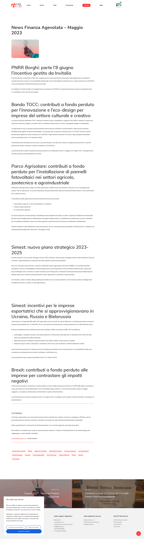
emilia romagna (17, 455)
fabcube (27, 455)
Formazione (69, 5)
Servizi (42, 5)
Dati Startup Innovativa (120, 520)
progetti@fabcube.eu (18, 438)
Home (29, 5)
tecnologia (15, 459)
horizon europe (51, 455)
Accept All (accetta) (24, 531)
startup (80, 455)
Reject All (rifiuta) (33, 527)
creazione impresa (70, 451)
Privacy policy (118, 522)
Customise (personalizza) (15, 527)
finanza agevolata (38, 455)
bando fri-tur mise (41, 451)
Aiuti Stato (117, 526)
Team (54, 5)
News (101, 5)
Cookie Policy (118, 524)
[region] (24, 515)
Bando (30, 451)
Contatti (86, 5)
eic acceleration (84, 451)
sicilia (74, 455)
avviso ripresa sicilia (18, 451)
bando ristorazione (55, 451)
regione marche (64, 455)
